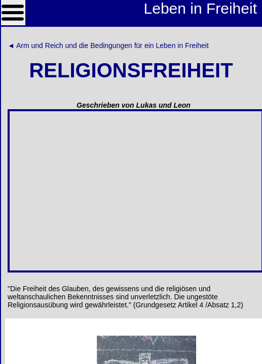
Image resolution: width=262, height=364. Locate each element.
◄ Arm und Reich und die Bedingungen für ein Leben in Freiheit (108, 45)
